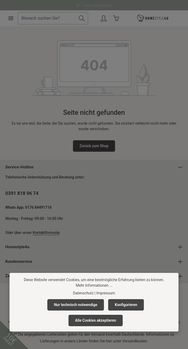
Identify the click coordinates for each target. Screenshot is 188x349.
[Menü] (11, 18)
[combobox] (47, 18)
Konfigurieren (126, 305)
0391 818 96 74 (21, 193)
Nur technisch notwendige (75, 305)
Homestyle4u (17, 247)
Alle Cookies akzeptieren (95, 320)
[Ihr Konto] (103, 18)
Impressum (105, 293)
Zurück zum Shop (94, 146)
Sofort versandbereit (94, 4)
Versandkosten (134, 341)
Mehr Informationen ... (94, 285)
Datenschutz (83, 293)
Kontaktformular (46, 232)
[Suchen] (82, 18)
